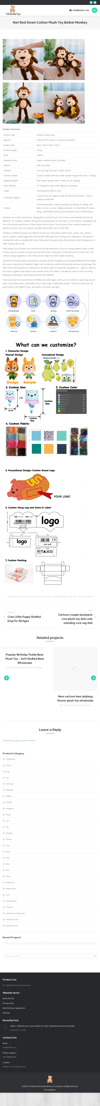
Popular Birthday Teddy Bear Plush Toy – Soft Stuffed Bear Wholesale (24, 659)
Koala (8, 814)
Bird (7, 870)
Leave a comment (85, 596)
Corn (8, 895)
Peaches (9, 907)
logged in (16, 740)
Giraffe (9, 802)
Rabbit (8, 796)
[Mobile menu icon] (94, 10)
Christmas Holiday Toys (15, 913)
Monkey (48, 596)
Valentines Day (12, 919)
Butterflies (10, 882)
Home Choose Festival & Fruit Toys (30, 596)
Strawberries (11, 901)
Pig (7, 827)
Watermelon (11, 888)
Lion (7, 821)
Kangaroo (10, 808)
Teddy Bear (38, 667)
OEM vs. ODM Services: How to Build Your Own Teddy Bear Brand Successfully (42, 1026)
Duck (8, 851)
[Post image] (5, 1027)
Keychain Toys (12, 925)
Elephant (9, 790)
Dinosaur (10, 784)
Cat (7, 777)
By (59, 596)
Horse (8, 876)
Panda (8, 765)
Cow (7, 845)
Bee (61, 705)
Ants (8, 858)
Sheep (8, 839)
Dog (7, 771)
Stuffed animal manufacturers (18, 985)
